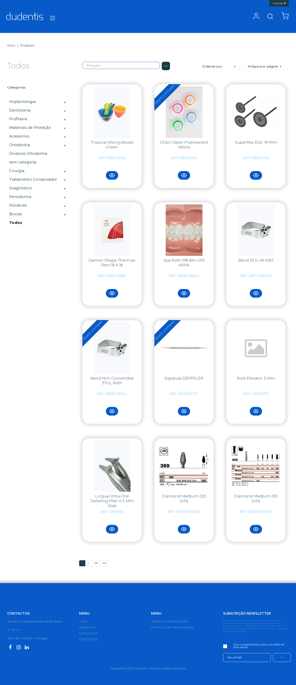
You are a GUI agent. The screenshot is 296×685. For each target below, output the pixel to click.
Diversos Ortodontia (28, 153)
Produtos (27, 45)
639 (96, 563)
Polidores (18, 205)
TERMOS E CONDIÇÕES (169, 621)
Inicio (11, 45)
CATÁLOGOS (88, 633)
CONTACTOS (88, 639)
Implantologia (22, 101)
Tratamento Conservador (33, 179)
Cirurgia (16, 171)
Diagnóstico (20, 188)
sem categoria (23, 162)
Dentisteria (19, 110)
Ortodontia (19, 145)
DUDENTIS (87, 627)
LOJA (83, 621)
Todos (15, 222)
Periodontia (20, 197)
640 (104, 563)
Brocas (15, 214)
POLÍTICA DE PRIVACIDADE (172, 627)
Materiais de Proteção (30, 127)
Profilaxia (18, 119)
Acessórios (19, 136)
